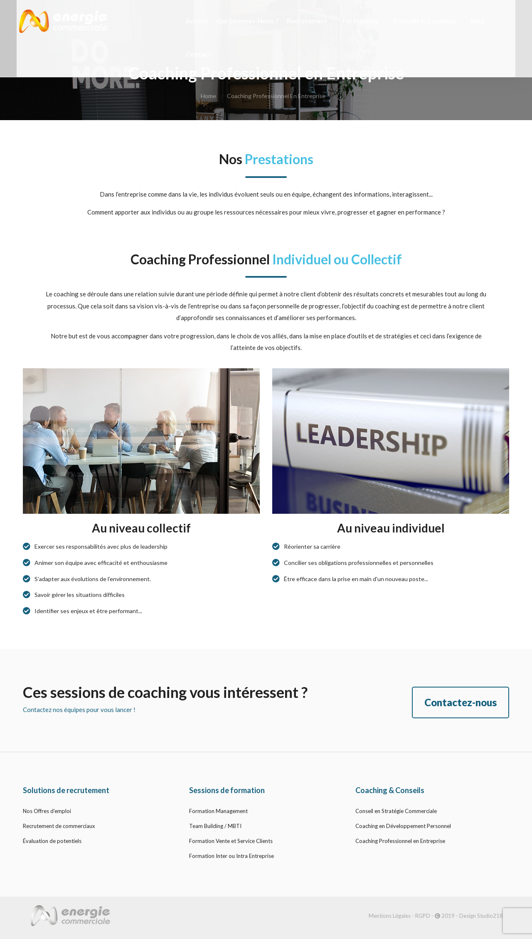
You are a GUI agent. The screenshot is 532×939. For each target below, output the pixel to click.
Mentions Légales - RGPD (399, 915)
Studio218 (490, 915)
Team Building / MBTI (215, 826)
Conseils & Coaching (422, 18)
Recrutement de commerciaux (59, 826)
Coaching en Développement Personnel (403, 826)
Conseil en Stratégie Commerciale (396, 811)
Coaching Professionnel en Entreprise (400, 841)
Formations (358, 18)
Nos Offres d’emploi (47, 811)
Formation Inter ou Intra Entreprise (231, 856)
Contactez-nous (460, 702)
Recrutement (305, 18)
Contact (193, 52)
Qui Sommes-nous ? (242, 18)
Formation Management (218, 811)
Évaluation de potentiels (52, 841)
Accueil (192, 18)
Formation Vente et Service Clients (231, 841)
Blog (473, 18)
